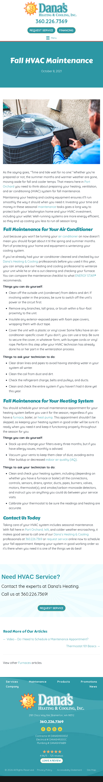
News (93, 686)
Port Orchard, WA (37, 529)
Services (12, 681)
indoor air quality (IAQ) (61, 459)
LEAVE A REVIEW (51, 760)
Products (63, 681)
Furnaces (24, 663)
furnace (18, 417)
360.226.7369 (52, 21)
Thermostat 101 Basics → (83, 646)
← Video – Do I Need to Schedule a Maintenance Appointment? (45, 639)
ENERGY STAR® (85, 275)
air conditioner (68, 236)
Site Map (91, 769)
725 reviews (56, 755)
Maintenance (38, 681)
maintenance (47, 207)
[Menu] (51, 38)
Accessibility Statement (69, 769)
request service (57, 539)
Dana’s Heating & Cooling (20, 261)
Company (12, 686)
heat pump (45, 417)
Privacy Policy (44, 769)
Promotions (89, 681)
